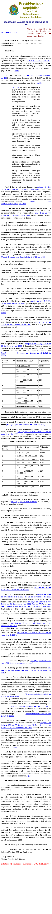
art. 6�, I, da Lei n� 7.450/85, (24, 502)
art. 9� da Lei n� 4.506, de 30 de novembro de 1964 (26, 589)
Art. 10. (16, 87)
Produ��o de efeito (9, 32)
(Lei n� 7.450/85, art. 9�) (38, 61)
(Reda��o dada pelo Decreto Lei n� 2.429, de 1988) (23, 257)
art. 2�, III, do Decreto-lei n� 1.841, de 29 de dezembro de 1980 (26, 670)
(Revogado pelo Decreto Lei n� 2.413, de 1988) (25, 424)
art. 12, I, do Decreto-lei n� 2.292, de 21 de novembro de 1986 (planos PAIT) (26, 603)
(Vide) (17, 71)
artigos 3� (41, 594)
